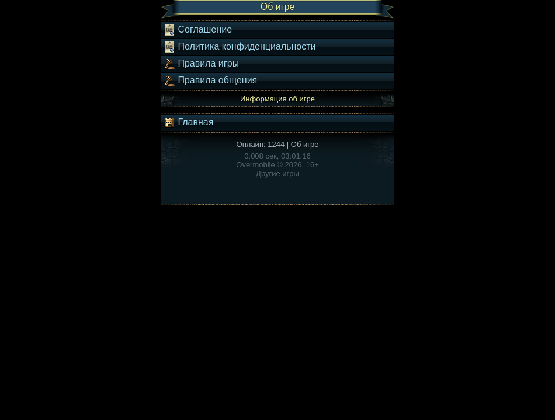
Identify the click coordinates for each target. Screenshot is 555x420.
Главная (188, 122)
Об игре (305, 144)
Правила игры (201, 63)
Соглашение (198, 30)
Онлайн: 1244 (261, 144)
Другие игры (277, 173)
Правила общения (210, 80)
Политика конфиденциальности (239, 46)
